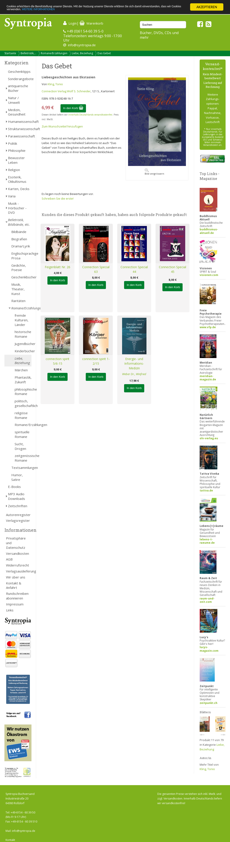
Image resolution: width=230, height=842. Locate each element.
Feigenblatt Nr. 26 (57, 267)
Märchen (21, 370)
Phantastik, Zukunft (23, 379)
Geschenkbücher (21, 277)
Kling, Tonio (55, 84)
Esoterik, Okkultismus (17, 179)
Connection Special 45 (172, 269)
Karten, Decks (18, 189)
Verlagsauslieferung (18, 571)
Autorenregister (18, 515)
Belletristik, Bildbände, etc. (19, 222)
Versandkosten (17, 553)
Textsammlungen (21, 467)
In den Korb (73, 108)
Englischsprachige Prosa (21, 255)
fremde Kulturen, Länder (21, 320)
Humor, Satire (17, 477)
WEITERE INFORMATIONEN (96, 11)
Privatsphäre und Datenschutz (16, 543)
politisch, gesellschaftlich (23, 403)
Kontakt (10, 840)
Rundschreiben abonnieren (17, 595)
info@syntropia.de (82, 45)
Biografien (19, 239)
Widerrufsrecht (17, 565)
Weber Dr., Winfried (134, 374)
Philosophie (16, 150)
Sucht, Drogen (20, 446)
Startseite (10, 53)
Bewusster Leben (16, 160)
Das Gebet (104, 53)
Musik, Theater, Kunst (18, 289)
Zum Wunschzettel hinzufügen (62, 126)
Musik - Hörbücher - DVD (17, 208)
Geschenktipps (19, 71)
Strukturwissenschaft (19, 129)
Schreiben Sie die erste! (58, 198)
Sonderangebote (19, 79)
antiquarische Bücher (18, 88)
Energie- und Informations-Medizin (134, 363)
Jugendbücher (23, 343)
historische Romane (23, 334)
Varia (12, 196)
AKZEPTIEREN (206, 7)
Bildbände (18, 231)
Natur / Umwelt (14, 100)
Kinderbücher (23, 351)
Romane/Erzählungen (54, 53)
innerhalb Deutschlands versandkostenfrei (90, 114)
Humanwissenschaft (19, 121)
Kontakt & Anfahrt (13, 585)
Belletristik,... (28, 53)
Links (10, 610)
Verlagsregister (18, 520)
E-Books (14, 486)
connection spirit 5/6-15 (57, 361)
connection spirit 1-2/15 (96, 361)
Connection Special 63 (95, 269)
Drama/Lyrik (20, 246)
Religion (14, 170)
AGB (9, 559)
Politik (12, 143)
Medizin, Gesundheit (16, 112)
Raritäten (18, 301)
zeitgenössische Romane (23, 457)
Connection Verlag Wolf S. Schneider (66, 91)
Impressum (14, 604)
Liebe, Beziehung (82, 53)
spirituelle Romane (22, 434)
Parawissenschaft (19, 136)
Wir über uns (15, 577)
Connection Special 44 (134, 269)
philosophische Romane (23, 391)
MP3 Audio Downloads (16, 496)
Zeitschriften (17, 506)
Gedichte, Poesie (18, 267)
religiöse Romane (21, 415)
